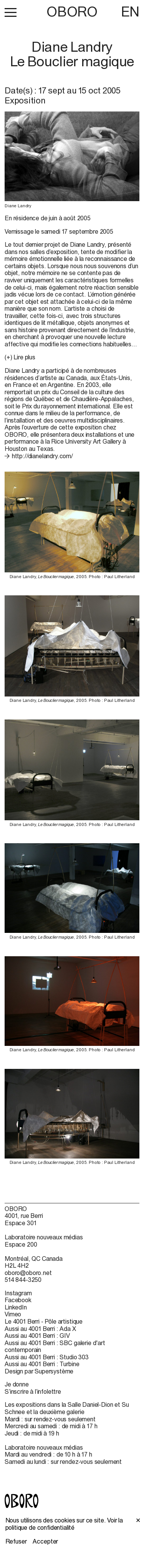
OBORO (71, 12)
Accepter (45, 1541)
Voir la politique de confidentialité (64, 1524)
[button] (11, 12)
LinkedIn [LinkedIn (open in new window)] (16, 1307)
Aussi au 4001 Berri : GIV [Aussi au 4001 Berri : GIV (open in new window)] (37, 1335)
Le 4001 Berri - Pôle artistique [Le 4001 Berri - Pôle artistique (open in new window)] (44, 1321)
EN (130, 11)
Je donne (17, 1384)
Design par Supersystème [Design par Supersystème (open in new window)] (39, 1371)
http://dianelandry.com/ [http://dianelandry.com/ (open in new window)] (42, 455)
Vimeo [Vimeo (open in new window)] (13, 1314)
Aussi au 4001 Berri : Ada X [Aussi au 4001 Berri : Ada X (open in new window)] (40, 1328)
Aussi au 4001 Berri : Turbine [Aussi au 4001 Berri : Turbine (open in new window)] (42, 1363)
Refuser (16, 1541)
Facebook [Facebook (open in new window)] (18, 1299)
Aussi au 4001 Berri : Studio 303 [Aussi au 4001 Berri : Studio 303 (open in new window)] (47, 1357)
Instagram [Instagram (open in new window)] (18, 1293)
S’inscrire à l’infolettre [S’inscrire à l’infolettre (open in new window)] (33, 1391)
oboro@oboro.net (28, 1272)
